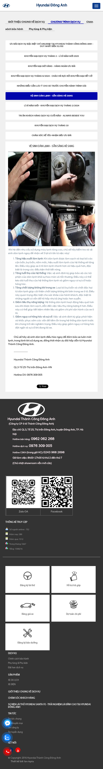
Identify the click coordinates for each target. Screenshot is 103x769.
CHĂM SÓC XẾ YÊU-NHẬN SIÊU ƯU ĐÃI (51, 135)
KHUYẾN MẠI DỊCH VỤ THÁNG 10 (51, 126)
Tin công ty (13, 728)
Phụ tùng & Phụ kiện (40, 29)
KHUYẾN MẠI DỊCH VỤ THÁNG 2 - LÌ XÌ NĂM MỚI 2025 (51, 56)
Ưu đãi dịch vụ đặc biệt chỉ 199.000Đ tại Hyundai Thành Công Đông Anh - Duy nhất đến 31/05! (51, 45)
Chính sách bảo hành (18, 659)
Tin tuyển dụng (15, 732)
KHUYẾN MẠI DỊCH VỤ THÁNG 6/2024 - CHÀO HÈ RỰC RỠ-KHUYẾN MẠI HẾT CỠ (51, 76)
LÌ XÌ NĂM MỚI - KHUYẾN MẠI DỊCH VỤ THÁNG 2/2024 (51, 106)
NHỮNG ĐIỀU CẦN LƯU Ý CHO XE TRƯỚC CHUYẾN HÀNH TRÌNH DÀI (51, 86)
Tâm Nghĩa (29, 762)
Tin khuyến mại (15, 723)
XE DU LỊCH (13, 680)
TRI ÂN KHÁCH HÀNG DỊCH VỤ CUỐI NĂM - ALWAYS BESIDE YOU (51, 116)
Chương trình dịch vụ (66, 22)
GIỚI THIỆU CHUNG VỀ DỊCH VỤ (26, 22)
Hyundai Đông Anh (51, 5)
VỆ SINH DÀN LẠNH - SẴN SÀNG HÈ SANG (51, 96)
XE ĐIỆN (12, 684)
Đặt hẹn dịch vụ (15, 667)
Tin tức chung (14, 719)
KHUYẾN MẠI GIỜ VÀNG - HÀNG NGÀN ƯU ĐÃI (51, 66)
